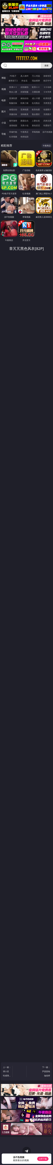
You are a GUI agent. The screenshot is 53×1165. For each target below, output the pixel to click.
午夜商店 (24, 132)
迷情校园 (13, 125)
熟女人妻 (13, 91)
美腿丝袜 (13, 114)
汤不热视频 (47, 132)
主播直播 (36, 91)
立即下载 (43, 1158)
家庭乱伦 (24, 120)
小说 (3, 122)
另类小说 (24, 125)
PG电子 (13, 76)
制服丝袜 (13, 103)
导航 (3, 133)
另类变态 (47, 103)
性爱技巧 (47, 125)
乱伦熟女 (36, 103)
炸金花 (24, 80)
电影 (3, 100)
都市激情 (13, 120)
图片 (3, 111)
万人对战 (36, 76)
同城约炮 (13, 132)
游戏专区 (47, 76)
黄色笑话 (36, 125)
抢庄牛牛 (47, 80)
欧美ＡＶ (36, 87)
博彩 (3, 77)
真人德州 (24, 76)
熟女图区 (36, 114)
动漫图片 (47, 109)
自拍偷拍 (24, 87)
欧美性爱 (47, 98)
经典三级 (24, 103)
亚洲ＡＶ (13, 87)
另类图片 (47, 114)
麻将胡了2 (13, 80)
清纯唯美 (24, 114)
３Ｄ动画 (47, 87)
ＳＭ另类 (47, 91)
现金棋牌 (36, 80)
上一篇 (7, 1072)
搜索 (46, 65)
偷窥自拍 (13, 109)
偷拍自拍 (24, 98)
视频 (3, 89)
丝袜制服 (24, 91)
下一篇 (46, 1072)
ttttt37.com (26, 58)
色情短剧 (24, 136)
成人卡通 (36, 98)
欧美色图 (36, 109)
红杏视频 (13, 136)
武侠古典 (47, 120)
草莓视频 (36, 132)
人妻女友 (36, 120)
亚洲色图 (24, 109)
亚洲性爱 (13, 98)
